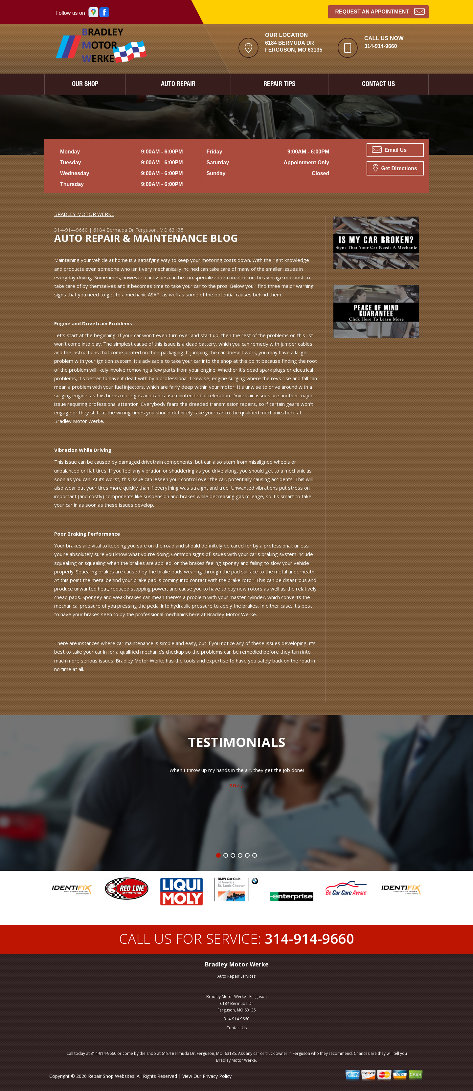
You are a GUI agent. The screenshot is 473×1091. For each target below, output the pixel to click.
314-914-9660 (380, 46)
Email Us (389, 149)
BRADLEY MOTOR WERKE (84, 214)
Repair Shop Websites (111, 1076)
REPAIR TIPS (279, 84)
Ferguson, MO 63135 (159, 229)
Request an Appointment (380, 11)
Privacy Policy (217, 1076)
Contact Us (236, 1028)
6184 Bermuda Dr (113, 229)
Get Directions (395, 167)
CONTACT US (378, 84)
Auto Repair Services (236, 976)
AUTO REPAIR (178, 84)
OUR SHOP (85, 84)
